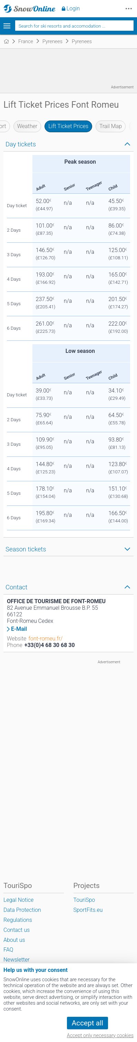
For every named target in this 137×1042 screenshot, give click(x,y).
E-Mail (19, 629)
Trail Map (110, 126)
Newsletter (16, 959)
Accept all (87, 1023)
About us (14, 940)
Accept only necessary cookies (100, 1036)
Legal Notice (18, 900)
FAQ (8, 949)
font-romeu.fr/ (45, 638)
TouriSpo (84, 900)
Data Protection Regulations (22, 915)
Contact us (16, 930)
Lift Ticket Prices (68, 126)
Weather (27, 126)
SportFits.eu (88, 910)
